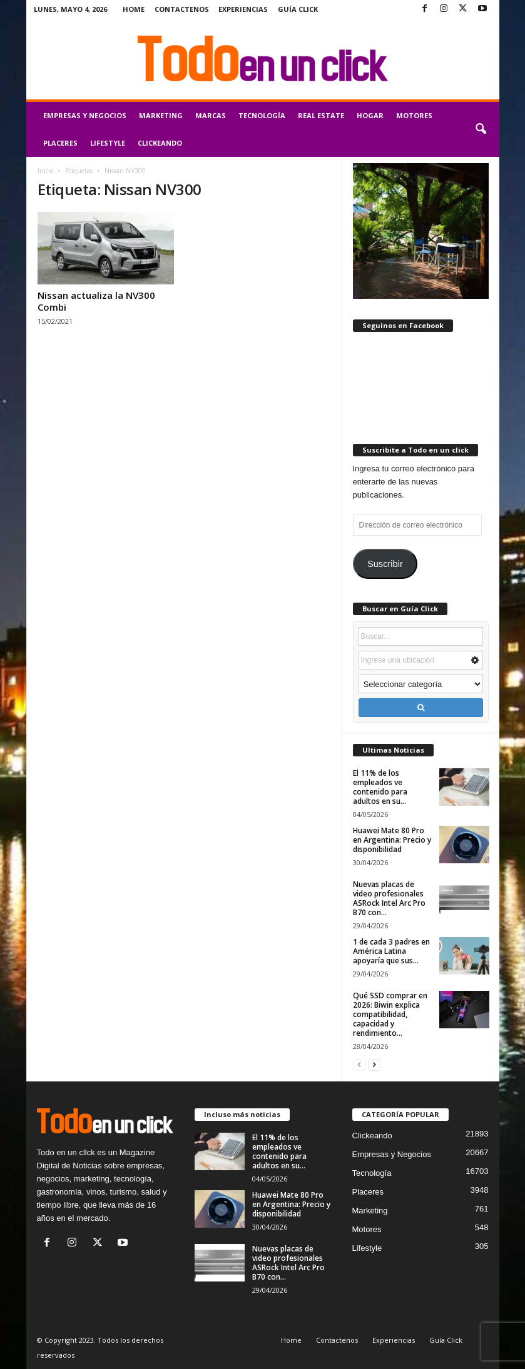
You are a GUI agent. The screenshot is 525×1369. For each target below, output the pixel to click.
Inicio (45, 170)
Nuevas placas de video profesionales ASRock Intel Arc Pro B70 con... (389, 898)
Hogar (370, 115)
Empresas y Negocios (84, 115)
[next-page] (374, 1064)
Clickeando (160, 143)
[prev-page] (359, 1064)
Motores (414, 115)
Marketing (161, 115)
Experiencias (243, 9)
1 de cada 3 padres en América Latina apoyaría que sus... (391, 951)
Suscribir (385, 564)
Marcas (210, 115)
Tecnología (261, 115)
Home (134, 9)
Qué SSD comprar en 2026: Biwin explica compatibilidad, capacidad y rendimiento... (390, 1014)
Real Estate (321, 115)
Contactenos (182, 9)
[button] (480, 129)
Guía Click (298, 9)
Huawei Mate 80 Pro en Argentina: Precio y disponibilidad (392, 840)
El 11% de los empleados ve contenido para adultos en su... (380, 787)
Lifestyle (107, 143)
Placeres (60, 143)
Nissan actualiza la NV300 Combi (96, 301)
